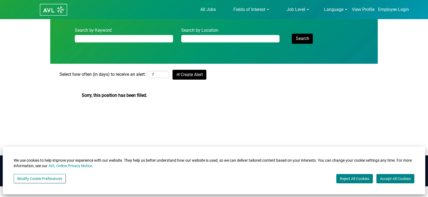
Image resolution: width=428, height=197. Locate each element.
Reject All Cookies (354, 178)
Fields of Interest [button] (251, 9)
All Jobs (208, 9)
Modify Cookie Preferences (39, 178)
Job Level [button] (298, 9)
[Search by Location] (230, 38)
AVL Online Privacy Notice (70, 166)
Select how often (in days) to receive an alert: (103, 74)
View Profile (363, 9)
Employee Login (393, 9)
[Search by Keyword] (124, 38)
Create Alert (189, 74)
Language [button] (335, 9)
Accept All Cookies (395, 178)
